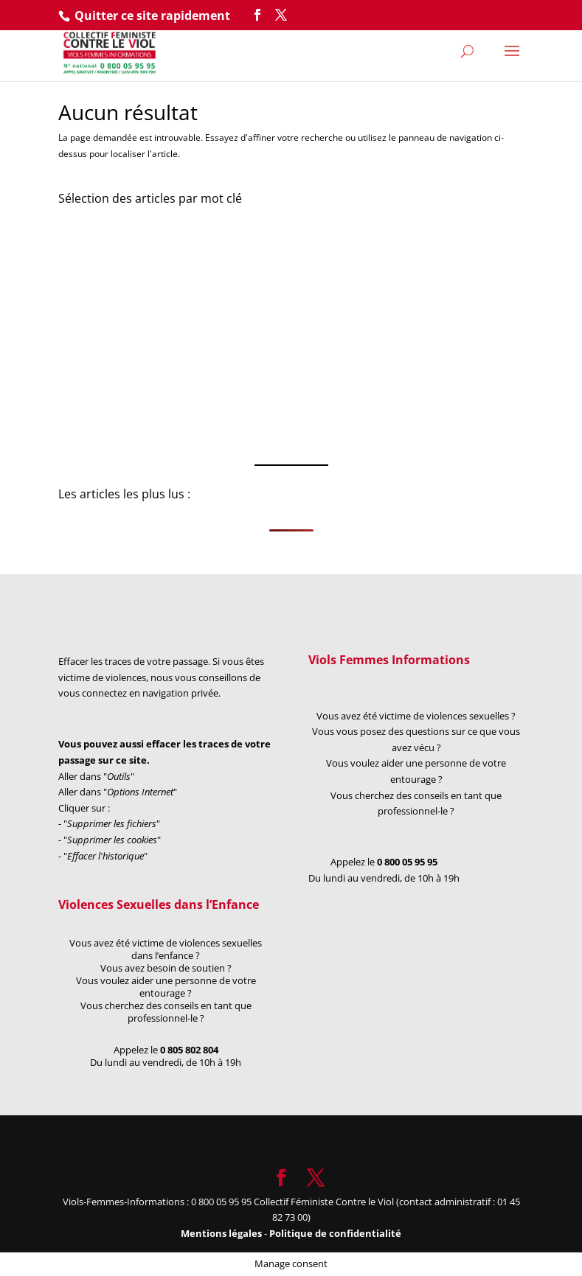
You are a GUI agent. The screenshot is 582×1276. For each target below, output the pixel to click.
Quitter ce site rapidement (152, 15)
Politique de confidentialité (335, 1233)
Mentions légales (222, 1233)
